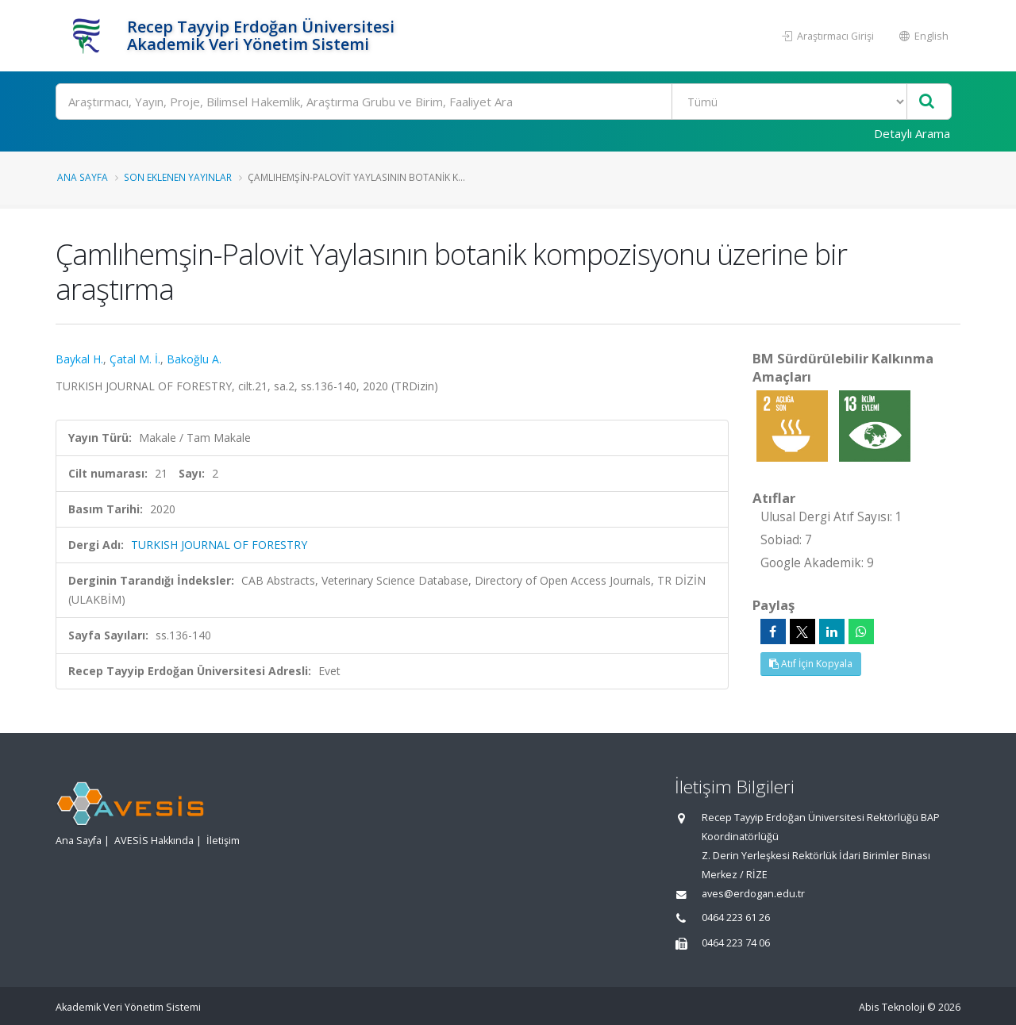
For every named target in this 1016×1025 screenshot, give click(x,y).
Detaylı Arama (912, 133)
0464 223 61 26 (736, 917)
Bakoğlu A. (194, 359)
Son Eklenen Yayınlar (178, 177)
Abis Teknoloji (892, 1007)
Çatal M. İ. (135, 359)
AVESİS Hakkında (154, 840)
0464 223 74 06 (736, 943)
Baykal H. (79, 359)
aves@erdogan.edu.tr (753, 893)
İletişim (223, 840)
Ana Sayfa (82, 177)
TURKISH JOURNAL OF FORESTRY (219, 544)
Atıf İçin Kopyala (810, 663)
